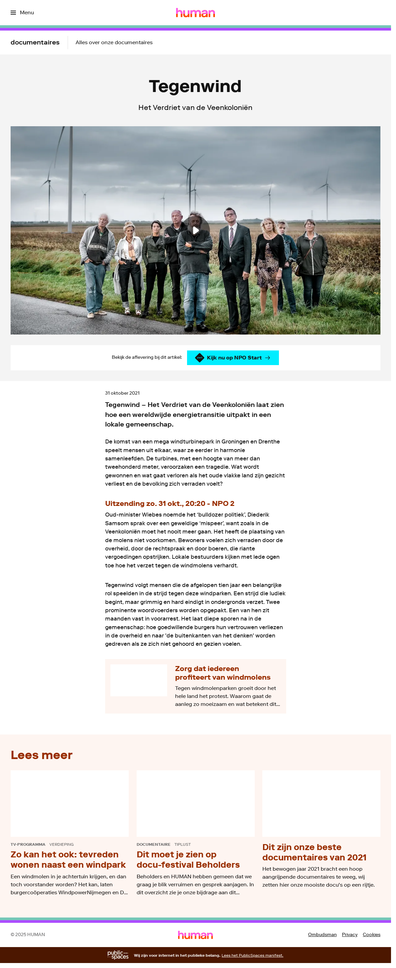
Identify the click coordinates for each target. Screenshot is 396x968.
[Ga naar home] (195, 12)
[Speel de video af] (195, 230)
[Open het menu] (22, 12)
